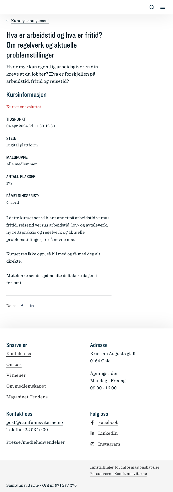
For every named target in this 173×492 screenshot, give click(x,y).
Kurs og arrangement (30, 20)
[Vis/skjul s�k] (152, 7)
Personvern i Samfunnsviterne (118, 473)
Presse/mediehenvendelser (35, 442)
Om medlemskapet (26, 386)
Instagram (109, 444)
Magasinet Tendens (27, 397)
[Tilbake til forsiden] (10, 7)
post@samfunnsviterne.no (34, 422)
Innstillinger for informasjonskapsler (124, 467)
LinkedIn (108, 433)
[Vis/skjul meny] (163, 7)
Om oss (14, 364)
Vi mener (16, 375)
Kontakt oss (18, 353)
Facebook (108, 422)
